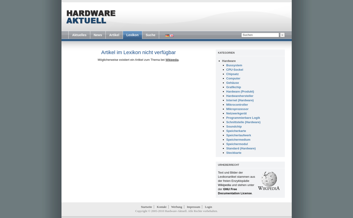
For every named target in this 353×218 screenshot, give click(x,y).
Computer (233, 78)
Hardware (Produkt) (240, 91)
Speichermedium (238, 139)
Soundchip (234, 126)
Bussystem (234, 65)
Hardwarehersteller (240, 96)
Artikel (114, 35)
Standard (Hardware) (241, 148)
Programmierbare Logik (243, 117)
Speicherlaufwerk (238, 135)
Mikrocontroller (237, 104)
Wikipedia (172, 59)
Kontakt (161, 207)
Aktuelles (79, 35)
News (98, 35)
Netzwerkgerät (236, 113)
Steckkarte (234, 152)
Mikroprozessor (237, 109)
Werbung (176, 207)
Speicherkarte (236, 131)
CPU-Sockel (234, 69)
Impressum (193, 207)
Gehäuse (232, 82)
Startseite (146, 207)
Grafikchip (233, 87)
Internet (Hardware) (240, 100)
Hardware (229, 61)
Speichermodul (237, 144)
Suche (150, 35)
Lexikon (132, 35)
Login (208, 207)
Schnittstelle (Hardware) (243, 122)
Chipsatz (232, 74)
